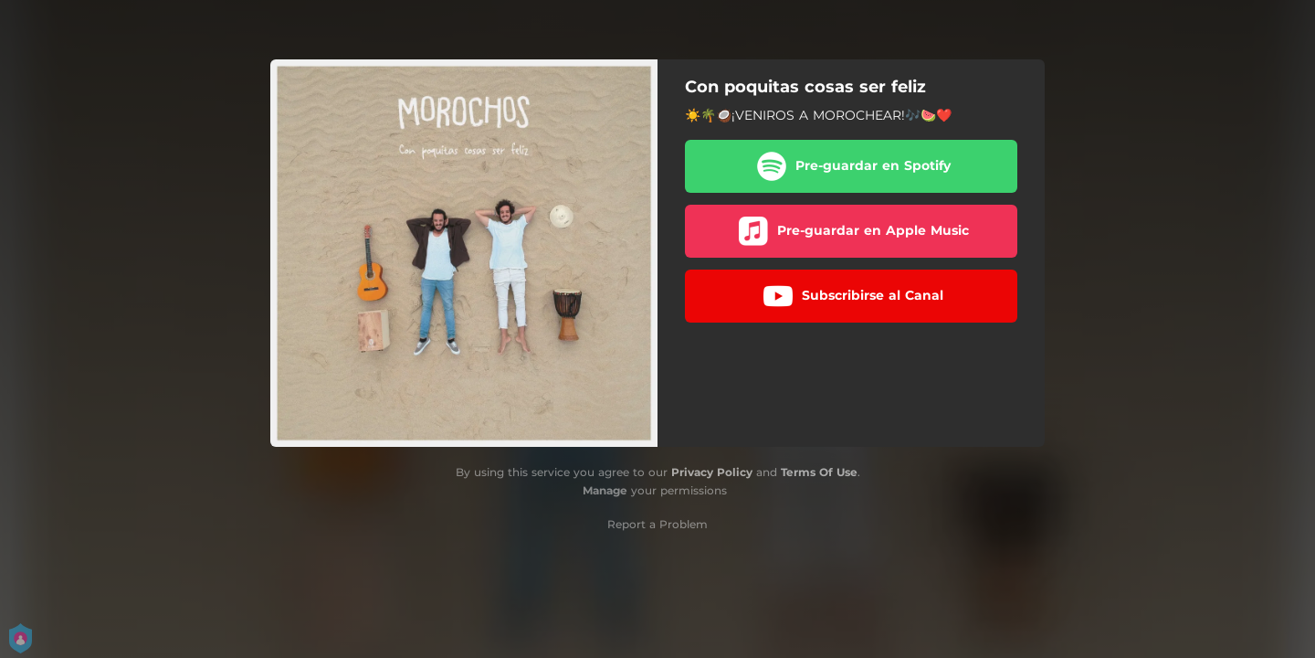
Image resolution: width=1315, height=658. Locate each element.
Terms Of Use (819, 472)
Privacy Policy (711, 472)
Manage (605, 490)
